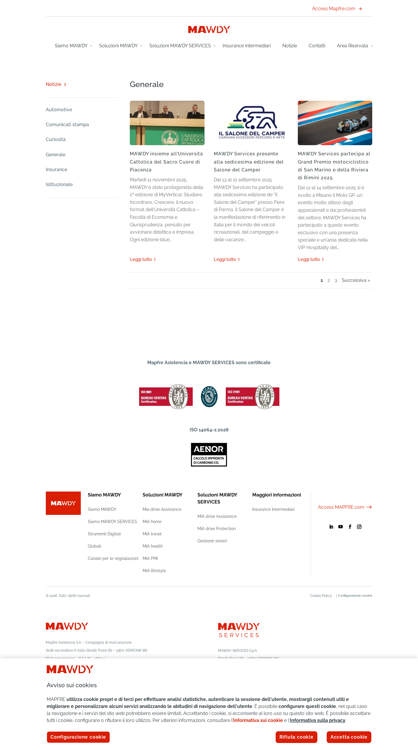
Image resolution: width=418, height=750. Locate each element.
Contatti (317, 45)
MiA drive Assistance (217, 516)
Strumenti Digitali (104, 534)
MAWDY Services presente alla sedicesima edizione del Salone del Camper (249, 161)
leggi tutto (141, 259)
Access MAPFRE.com (345, 507)
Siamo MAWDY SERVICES (112, 521)
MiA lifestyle (154, 570)
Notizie (289, 45)
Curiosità (56, 139)
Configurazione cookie (355, 596)
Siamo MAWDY (71, 45)
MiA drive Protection (216, 528)
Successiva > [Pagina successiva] (356, 280)
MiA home (152, 521)
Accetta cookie (349, 737)
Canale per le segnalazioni (113, 558)
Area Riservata (352, 45)
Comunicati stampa (67, 124)
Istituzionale (59, 184)
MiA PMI (150, 558)
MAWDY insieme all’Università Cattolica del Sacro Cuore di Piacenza (166, 161)
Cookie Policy (318, 596)
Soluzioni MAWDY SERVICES (180, 45)
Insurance (56, 169)
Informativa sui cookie (258, 720)
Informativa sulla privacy (317, 720)
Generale (55, 154)
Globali (94, 546)
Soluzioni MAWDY (118, 45)
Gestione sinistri (212, 541)
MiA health (153, 546)
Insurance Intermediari (247, 45)
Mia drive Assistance (162, 509)
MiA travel (152, 534)
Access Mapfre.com (337, 8)
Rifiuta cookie (296, 737)
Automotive (59, 109)
